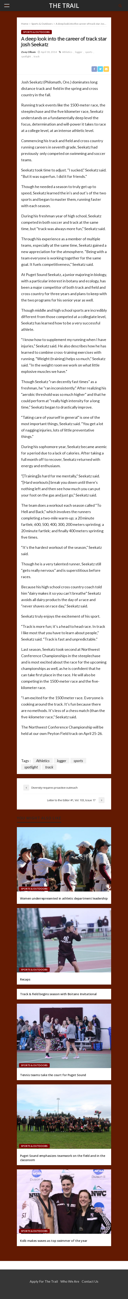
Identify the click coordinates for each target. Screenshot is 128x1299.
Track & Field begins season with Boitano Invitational (58, 994)
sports (88, 52)
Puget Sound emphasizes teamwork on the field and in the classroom (62, 1158)
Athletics (67, 52)
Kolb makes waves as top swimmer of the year (53, 1241)
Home (24, 23)
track (36, 56)
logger (78, 52)
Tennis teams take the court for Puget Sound (53, 1075)
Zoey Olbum (28, 52)
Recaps (25, 979)
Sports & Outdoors (36, 32)
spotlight (26, 56)
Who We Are (69, 1281)
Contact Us (90, 1281)
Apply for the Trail (44, 1281)
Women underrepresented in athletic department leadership (64, 898)
